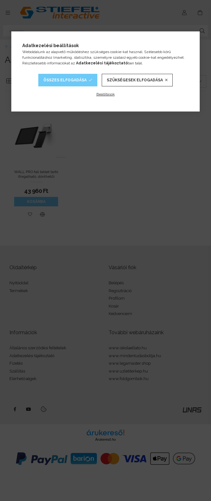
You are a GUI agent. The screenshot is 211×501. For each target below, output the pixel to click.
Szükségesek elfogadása (135, 80)
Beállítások (105, 94)
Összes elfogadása (65, 80)
